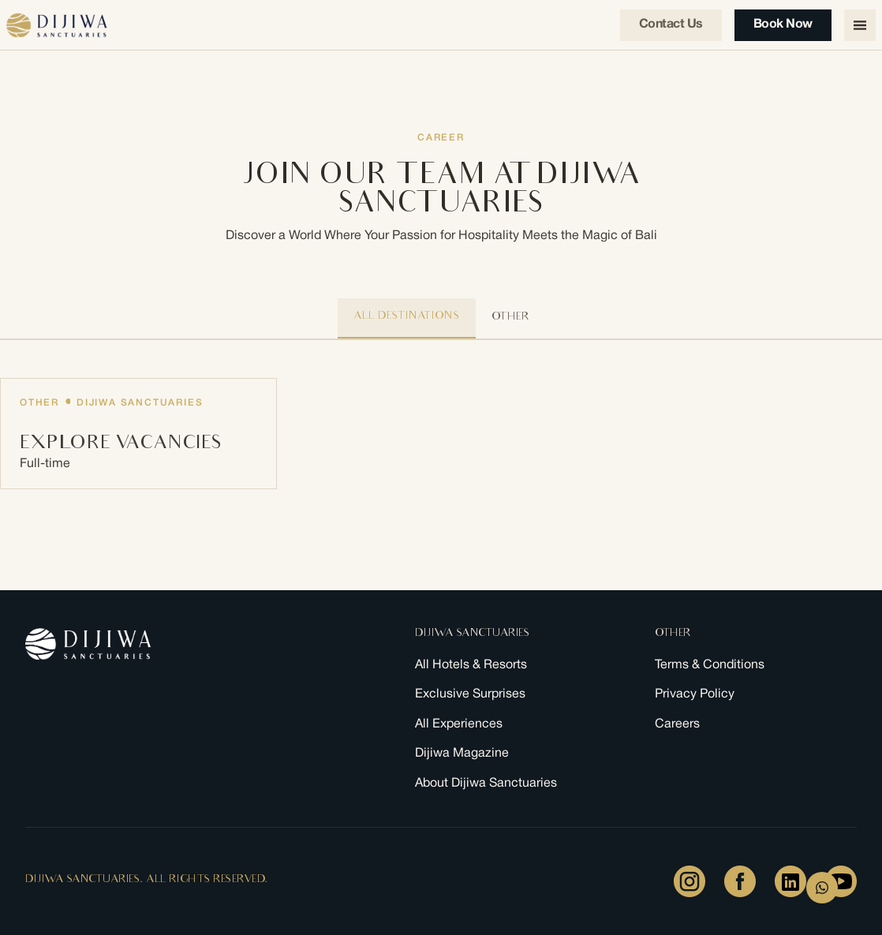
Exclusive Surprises (470, 695)
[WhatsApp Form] (822, 887)
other (510, 317)
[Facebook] (740, 881)
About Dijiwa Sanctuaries (486, 783)
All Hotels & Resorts (471, 665)
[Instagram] (689, 881)
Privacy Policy (694, 695)
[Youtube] (841, 881)
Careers (677, 724)
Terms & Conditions (709, 665)
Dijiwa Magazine (462, 754)
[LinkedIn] (790, 881)
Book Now (783, 24)
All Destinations (406, 317)
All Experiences (459, 724)
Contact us (671, 24)
